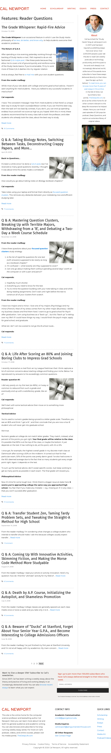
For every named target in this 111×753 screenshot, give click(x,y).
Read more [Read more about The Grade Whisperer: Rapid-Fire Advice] (6, 123)
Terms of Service (59, 744)
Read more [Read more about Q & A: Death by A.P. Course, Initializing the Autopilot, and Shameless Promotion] (55, 610)
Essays (83, 9)
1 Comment (8, 543)
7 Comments (9, 209)
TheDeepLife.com (96, 98)
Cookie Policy (44, 744)
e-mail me (29, 75)
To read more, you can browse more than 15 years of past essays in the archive (94, 86)
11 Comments (9, 502)
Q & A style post (17, 60)
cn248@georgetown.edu (66, 718)
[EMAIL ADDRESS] (83, 684)
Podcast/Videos (104, 738)
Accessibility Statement (78, 744)
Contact (104, 9)
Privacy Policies (29, 744)
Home (43, 9)
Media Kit (101, 734)
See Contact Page (63, 736)
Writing (71, 9)
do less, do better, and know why (28, 40)
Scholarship (56, 9)
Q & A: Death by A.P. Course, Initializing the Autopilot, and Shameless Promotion (36, 595)
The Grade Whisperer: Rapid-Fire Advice (33, 27)
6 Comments (9, 581)
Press (93, 9)
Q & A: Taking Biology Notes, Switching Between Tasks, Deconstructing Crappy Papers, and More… (32, 144)
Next (41, 664)
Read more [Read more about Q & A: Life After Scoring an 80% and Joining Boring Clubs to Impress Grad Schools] (6, 496)
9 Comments (9, 615)
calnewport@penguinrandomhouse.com (73, 727)
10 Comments (9, 128)
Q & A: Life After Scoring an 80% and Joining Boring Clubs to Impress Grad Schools (36, 356)
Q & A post (36, 164)
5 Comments (9, 654)
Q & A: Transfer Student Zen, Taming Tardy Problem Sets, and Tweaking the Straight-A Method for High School (35, 517)
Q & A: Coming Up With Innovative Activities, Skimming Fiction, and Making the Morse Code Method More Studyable (37, 558)
